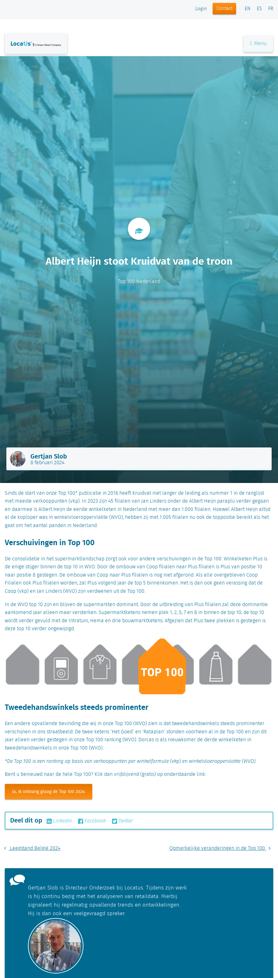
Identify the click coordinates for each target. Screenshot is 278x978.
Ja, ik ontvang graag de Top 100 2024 (48, 793)
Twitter (122, 822)
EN (247, 9)
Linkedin (59, 822)
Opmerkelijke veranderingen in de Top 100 (221, 850)
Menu (258, 44)
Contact (224, 8)
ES (259, 9)
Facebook (92, 822)
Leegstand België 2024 (31, 850)
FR (270, 9)
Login (201, 9)
